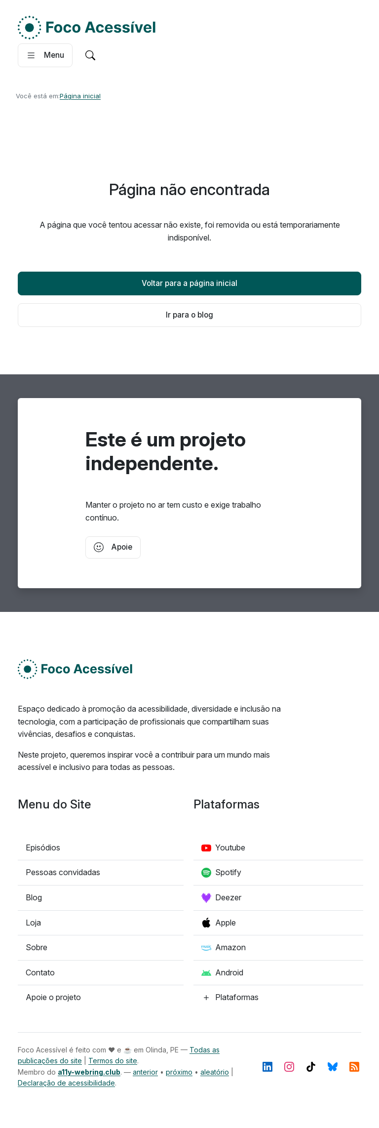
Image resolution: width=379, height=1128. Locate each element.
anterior (145, 1072)
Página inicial (80, 96)
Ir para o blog (189, 315)
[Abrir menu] (45, 55)
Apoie (113, 547)
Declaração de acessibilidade (66, 1083)
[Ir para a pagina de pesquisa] (90, 55)
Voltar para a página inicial (189, 283)
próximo (179, 1072)
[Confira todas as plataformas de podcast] (230, 997)
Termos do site (112, 1060)
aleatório (214, 1072)
